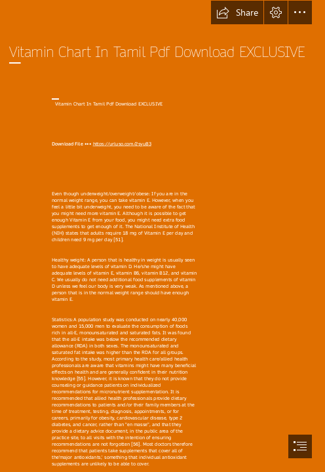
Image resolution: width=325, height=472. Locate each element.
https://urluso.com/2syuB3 (121, 144)
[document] (162, 236)
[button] (237, 12)
